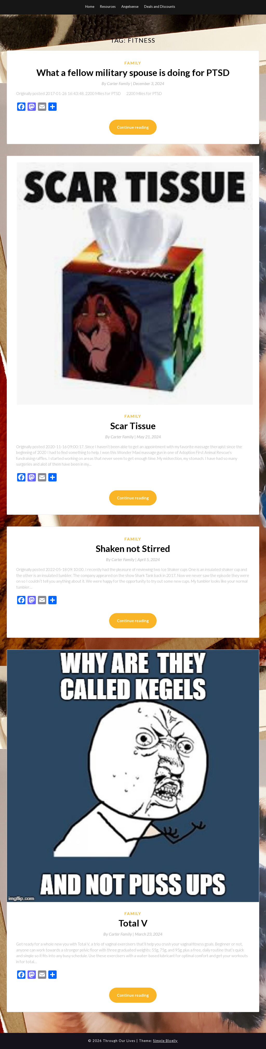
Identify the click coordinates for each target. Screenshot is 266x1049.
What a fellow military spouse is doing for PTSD (133, 72)
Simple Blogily (165, 1041)
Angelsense (129, 6)
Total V (133, 922)
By (117, 83)
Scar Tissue (133, 425)
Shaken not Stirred (133, 548)
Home (89, 6)
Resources (108, 6)
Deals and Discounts (159, 6)
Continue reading (133, 127)
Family (132, 63)
